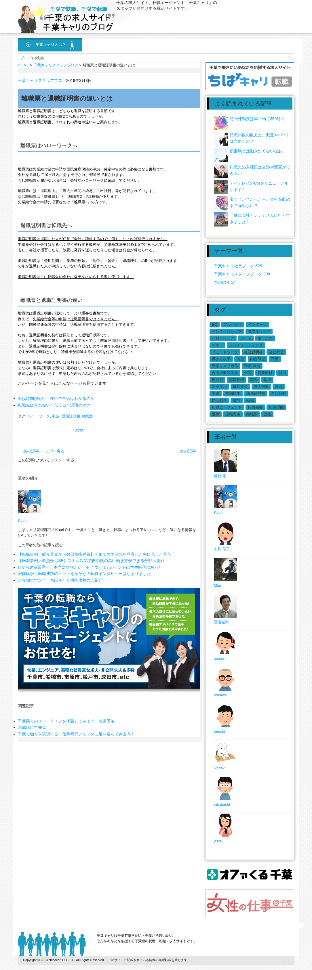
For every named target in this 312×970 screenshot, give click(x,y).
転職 (250, 400)
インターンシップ (227, 331)
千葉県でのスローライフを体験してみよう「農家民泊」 (68, 715)
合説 (248, 373)
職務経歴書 (255, 393)
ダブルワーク (259, 331)
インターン (257, 324)
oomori (219, 658)
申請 (55, 416)
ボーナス (265, 338)
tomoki (219, 731)
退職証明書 (71, 416)
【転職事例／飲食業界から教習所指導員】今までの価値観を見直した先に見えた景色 (94, 554)
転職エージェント (227, 407)
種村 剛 (220, 476)
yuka (218, 841)
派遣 (278, 386)
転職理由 (276, 407)
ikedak (219, 768)
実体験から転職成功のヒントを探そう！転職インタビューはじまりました (84, 573)
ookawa (220, 695)
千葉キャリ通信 (225, 366)
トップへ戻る (52, 451)
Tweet (78, 430)
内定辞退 (257, 359)
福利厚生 (232, 393)
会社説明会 (253, 352)
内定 (240, 359)
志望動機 (236, 379)
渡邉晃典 (221, 622)
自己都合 (219, 400)
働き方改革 (221, 359)
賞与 (236, 400)
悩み (254, 379)
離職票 (88, 416)
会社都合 (276, 352)
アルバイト (232, 324)
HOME (23, 65)
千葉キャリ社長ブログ (238, 266)
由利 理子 (222, 549)
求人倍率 (261, 386)
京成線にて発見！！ (36, 722)
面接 (267, 414)
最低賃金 (240, 386)
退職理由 (232, 414)
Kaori (22, 520)
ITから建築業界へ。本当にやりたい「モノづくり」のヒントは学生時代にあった (90, 567)
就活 (282, 373)
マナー (217, 345)
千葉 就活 (252, 366)
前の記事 (31, 451)
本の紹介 (224, 282)
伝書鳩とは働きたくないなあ (256, 151)
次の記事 (188, 451)
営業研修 (265, 373)
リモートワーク (225, 352)
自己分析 (278, 393)
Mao (217, 585)
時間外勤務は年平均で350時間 (257, 118)
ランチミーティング (246, 345)
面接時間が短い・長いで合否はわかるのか (56, 398)
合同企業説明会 (225, 373)
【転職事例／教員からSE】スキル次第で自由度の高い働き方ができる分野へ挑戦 (91, 560)
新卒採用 (219, 386)
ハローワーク (38, 416)
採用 (267, 379)
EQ (214, 324)
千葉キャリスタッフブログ (42, 80)
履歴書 (217, 379)
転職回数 (255, 407)
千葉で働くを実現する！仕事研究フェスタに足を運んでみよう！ (76, 728)
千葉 (275, 359)
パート (246, 338)
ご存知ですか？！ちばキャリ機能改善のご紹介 (60, 580)
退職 (215, 414)
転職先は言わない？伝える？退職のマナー (56, 405)
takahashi (222, 804)
